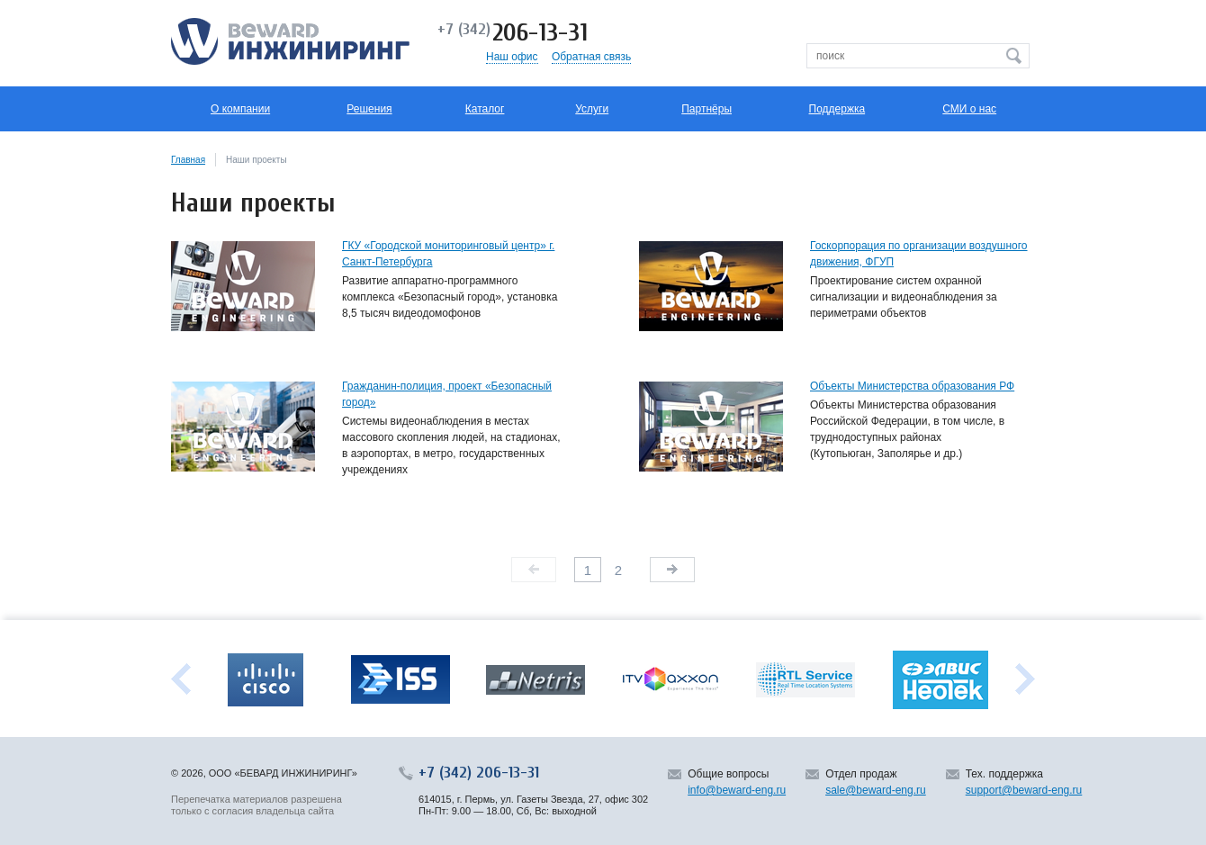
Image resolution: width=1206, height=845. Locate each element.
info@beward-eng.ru (737, 790)
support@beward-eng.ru (1024, 790)
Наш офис (512, 56)
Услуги (591, 109)
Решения (369, 109)
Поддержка (837, 109)
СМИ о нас (969, 109)
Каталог (485, 109)
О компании (240, 109)
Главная (188, 160)
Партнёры (706, 109)
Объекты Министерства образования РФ (912, 386)
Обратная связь (591, 56)
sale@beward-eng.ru (875, 790)
